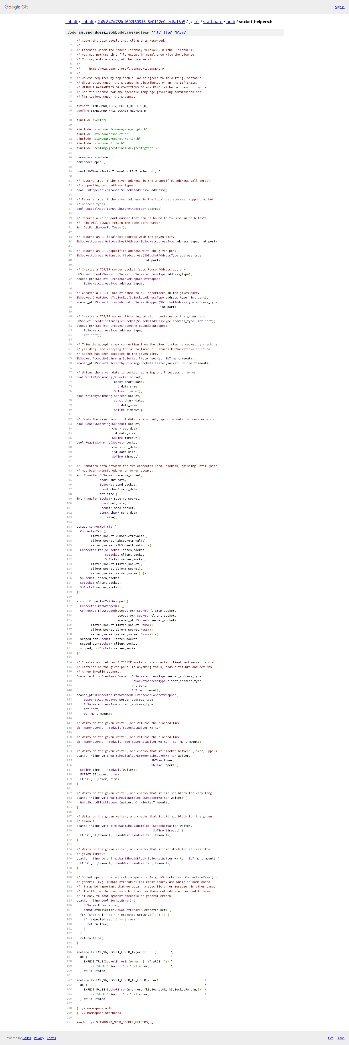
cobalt (71, 21)
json (341, 1038)
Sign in (340, 7)
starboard (213, 21)
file (156, 32)
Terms (51, 1038)
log (168, 32)
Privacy (39, 1038)
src (196, 21)
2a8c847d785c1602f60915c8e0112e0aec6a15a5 (141, 21)
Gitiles (26, 1038)
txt (330, 1038)
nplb (230, 21)
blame (180, 32)
